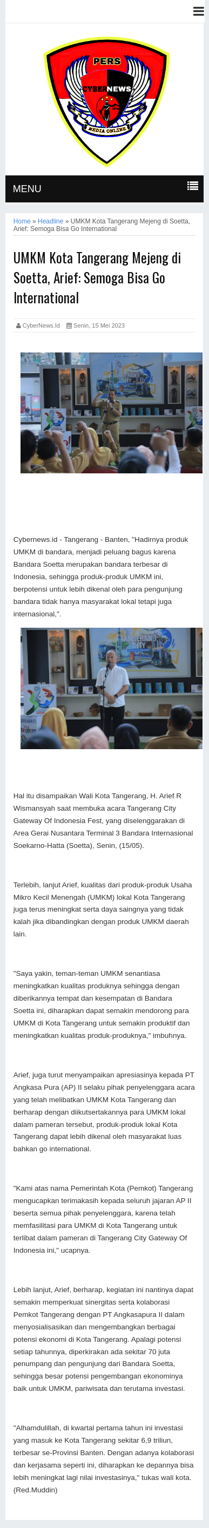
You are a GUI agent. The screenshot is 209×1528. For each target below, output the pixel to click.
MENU (27, 189)
